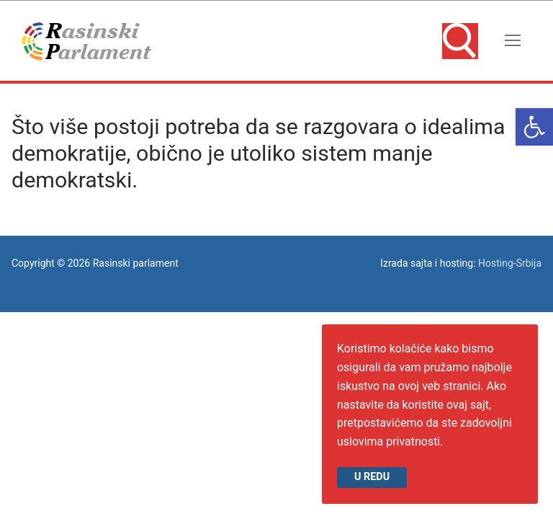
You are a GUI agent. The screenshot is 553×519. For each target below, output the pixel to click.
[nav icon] (513, 41)
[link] (534, 127)
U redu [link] (372, 477)
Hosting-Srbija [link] (509, 263)
